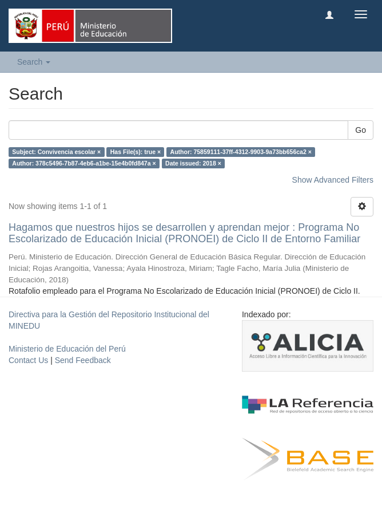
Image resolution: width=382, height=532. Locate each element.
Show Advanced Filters (332, 179)
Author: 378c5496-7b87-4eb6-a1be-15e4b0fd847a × (84, 163)
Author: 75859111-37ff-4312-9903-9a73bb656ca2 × (241, 151)
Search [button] (33, 61)
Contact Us (28, 360)
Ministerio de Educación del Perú (67, 348)
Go (360, 130)
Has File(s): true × (135, 151)
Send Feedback (83, 360)
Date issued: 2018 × (193, 163)
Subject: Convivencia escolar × (56, 151)
